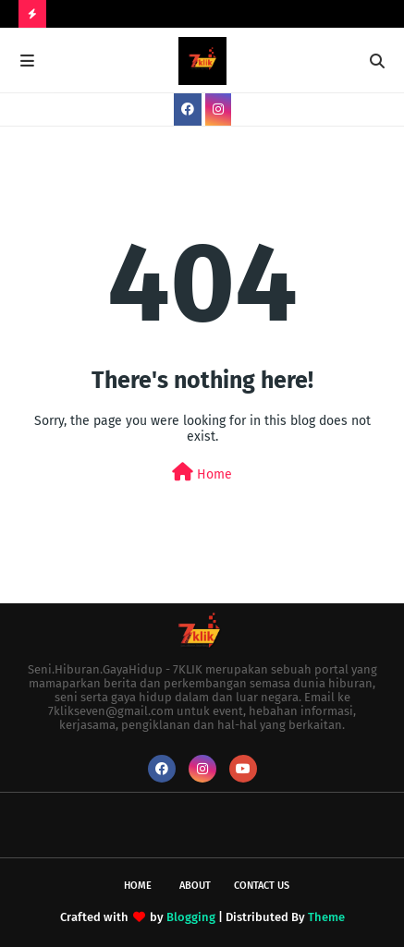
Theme (326, 917)
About (195, 886)
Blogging (190, 917)
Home (202, 472)
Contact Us (261, 886)
